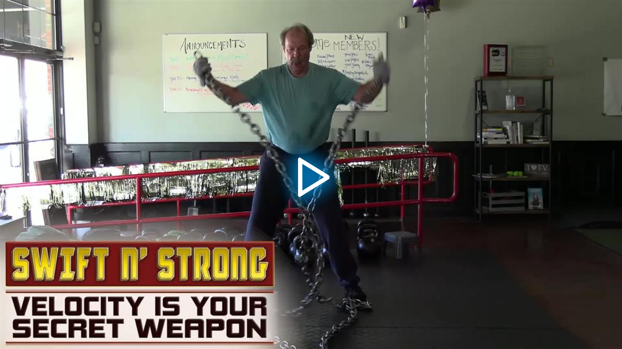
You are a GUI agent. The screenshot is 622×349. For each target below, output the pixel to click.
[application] (311, 174)
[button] (311, 174)
